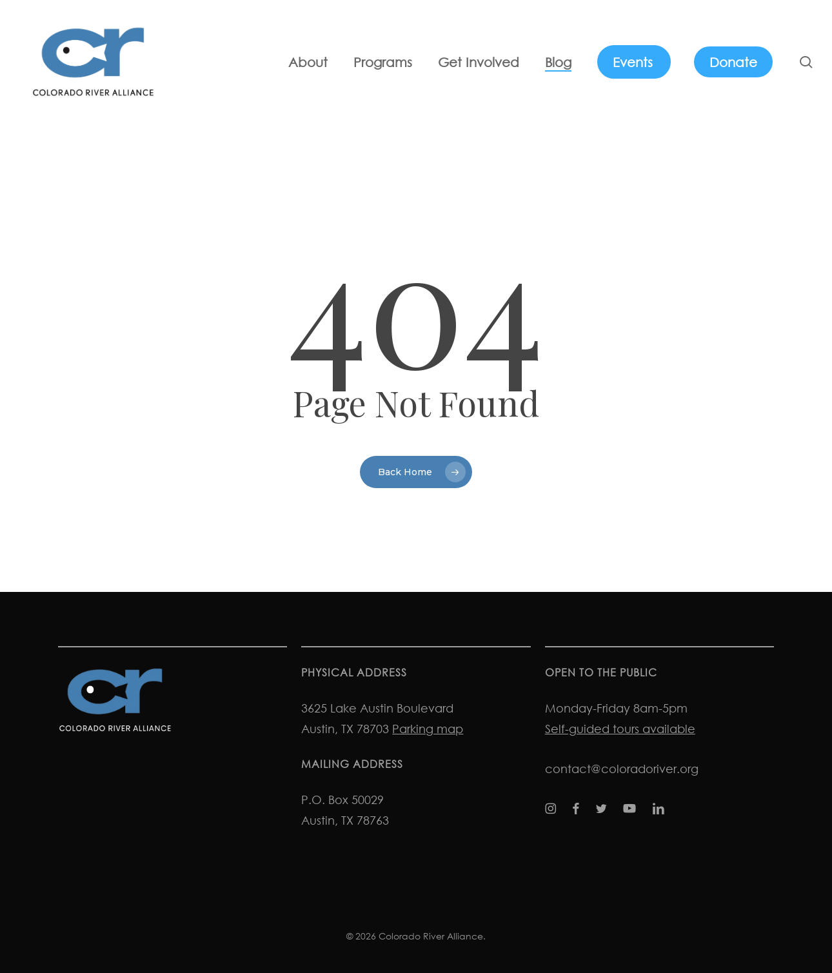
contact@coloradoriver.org (621, 769)
